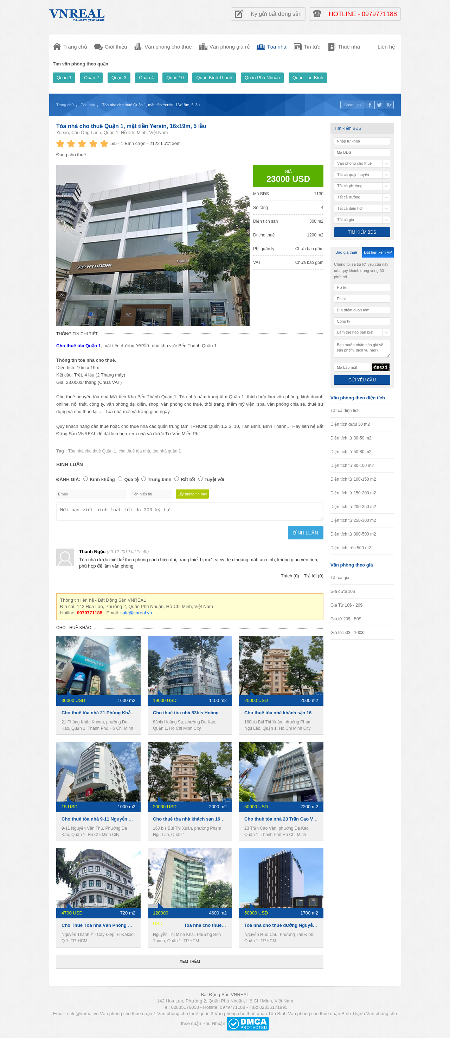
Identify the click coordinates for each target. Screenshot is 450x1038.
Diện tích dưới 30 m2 (350, 424)
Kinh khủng (102, 479)
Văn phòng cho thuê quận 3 (185, 1015)
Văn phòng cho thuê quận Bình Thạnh (326, 1015)
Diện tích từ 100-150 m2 (353, 479)
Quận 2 (91, 77)
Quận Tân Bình (307, 77)
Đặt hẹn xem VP (378, 252)
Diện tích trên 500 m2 (350, 547)
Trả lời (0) (313, 578)
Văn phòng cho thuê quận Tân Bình (250, 1015)
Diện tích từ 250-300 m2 (353, 520)
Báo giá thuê (346, 252)
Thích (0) (290, 578)
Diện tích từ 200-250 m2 (353, 506)
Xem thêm (190, 963)
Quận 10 (175, 77)
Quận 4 (146, 77)
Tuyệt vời (214, 479)
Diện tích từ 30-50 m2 (350, 438)
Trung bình (159, 479)
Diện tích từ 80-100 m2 (352, 465)
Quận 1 (64, 77)
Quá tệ (131, 479)
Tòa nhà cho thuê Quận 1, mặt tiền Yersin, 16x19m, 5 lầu (131, 126)
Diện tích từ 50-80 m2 (350, 451)
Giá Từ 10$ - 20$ (346, 605)
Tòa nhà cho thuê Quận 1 (92, 451)
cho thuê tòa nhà (134, 451)
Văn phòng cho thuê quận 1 (128, 1015)
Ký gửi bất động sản (276, 14)
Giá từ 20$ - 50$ (345, 618)
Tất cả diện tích (345, 410)
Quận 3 (118, 77)
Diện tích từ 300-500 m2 (353, 534)
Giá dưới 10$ (342, 591)
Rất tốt (188, 479)
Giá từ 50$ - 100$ (347, 632)
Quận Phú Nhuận (262, 77)
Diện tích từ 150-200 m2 (353, 492)
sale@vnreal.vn (136, 615)
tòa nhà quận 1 (167, 451)
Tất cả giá (339, 577)
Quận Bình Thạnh (214, 77)
